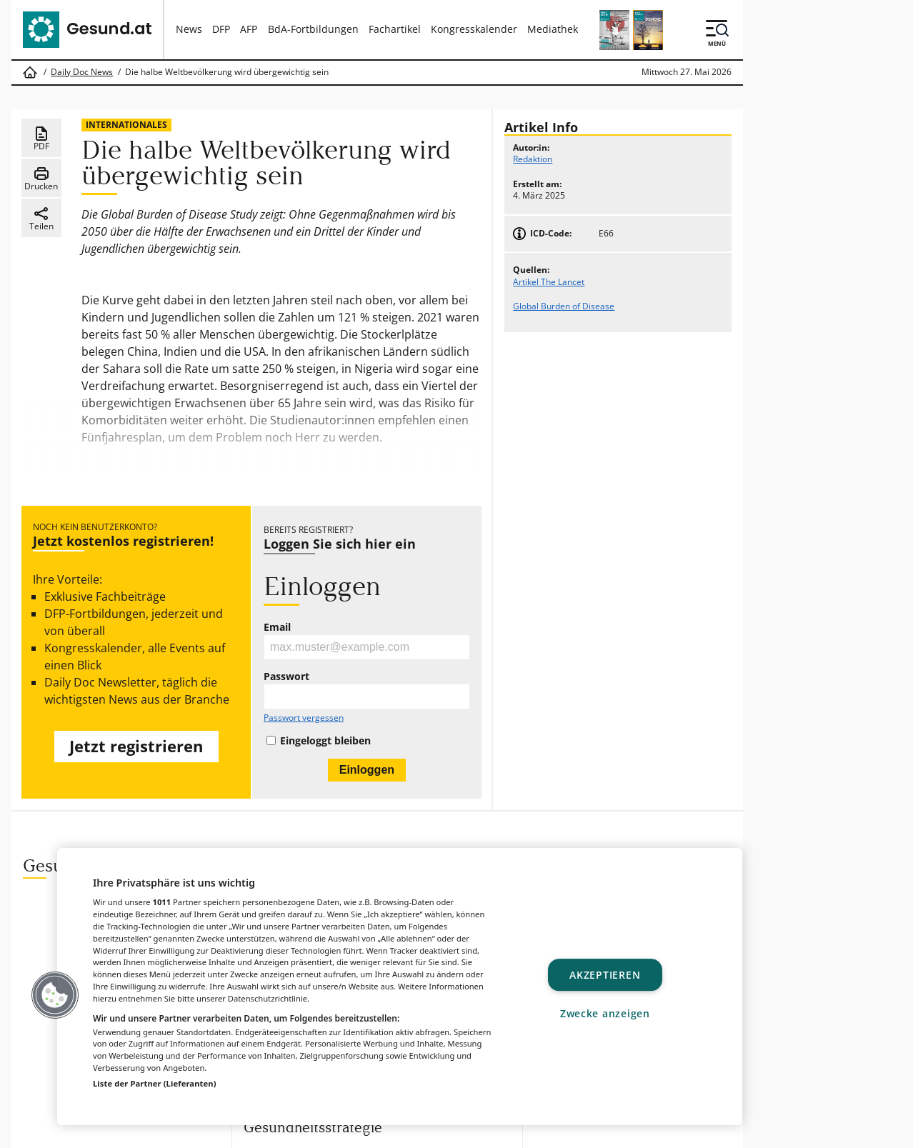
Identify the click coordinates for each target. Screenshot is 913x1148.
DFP (221, 29)
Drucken (41, 178)
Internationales (126, 125)
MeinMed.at (493, 1132)
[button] (55, 995)
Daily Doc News (82, 72)
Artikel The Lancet (548, 282)
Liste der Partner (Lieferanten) (154, 1083)
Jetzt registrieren (136, 746)
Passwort (286, 677)
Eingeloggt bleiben (325, 741)
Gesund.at (289, 1132)
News (189, 29)
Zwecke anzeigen (605, 1013)
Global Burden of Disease (563, 306)
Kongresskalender (474, 29)
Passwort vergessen (304, 718)
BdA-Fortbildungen (313, 29)
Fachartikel (395, 29)
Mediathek (552, 29)
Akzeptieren (604, 975)
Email (277, 627)
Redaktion (532, 159)
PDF (41, 138)
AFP (248, 29)
